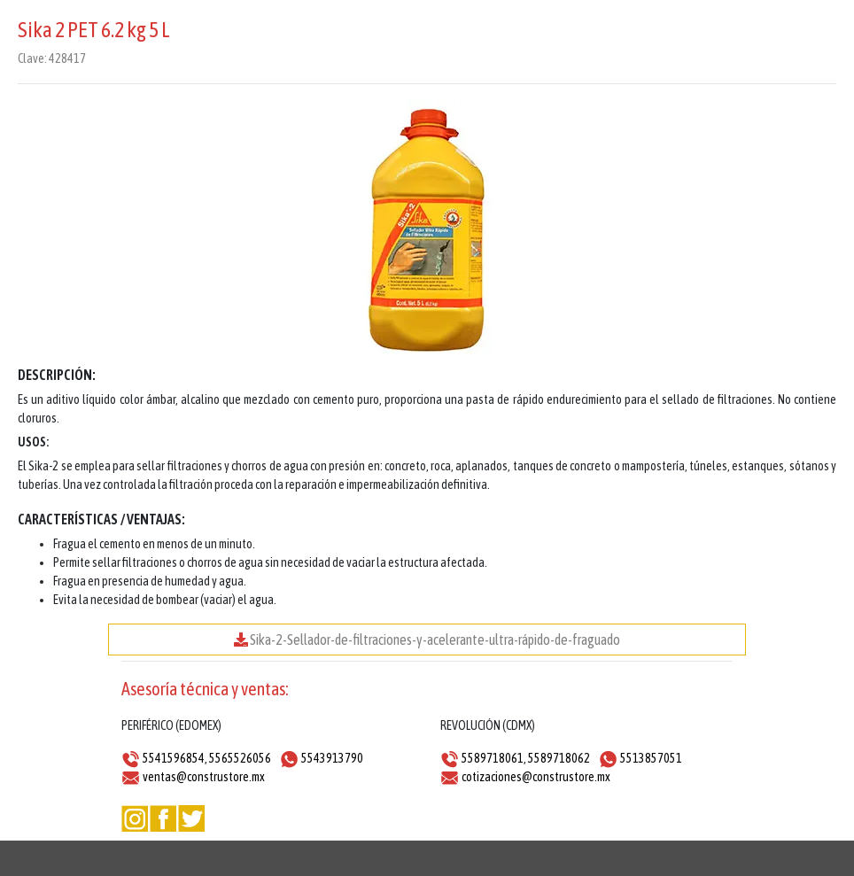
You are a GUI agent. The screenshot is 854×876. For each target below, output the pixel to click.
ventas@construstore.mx (204, 777)
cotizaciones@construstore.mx (536, 777)
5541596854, (175, 758)
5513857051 (651, 758)
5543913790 (332, 758)
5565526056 (240, 758)
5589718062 (559, 758)
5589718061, (494, 758)
